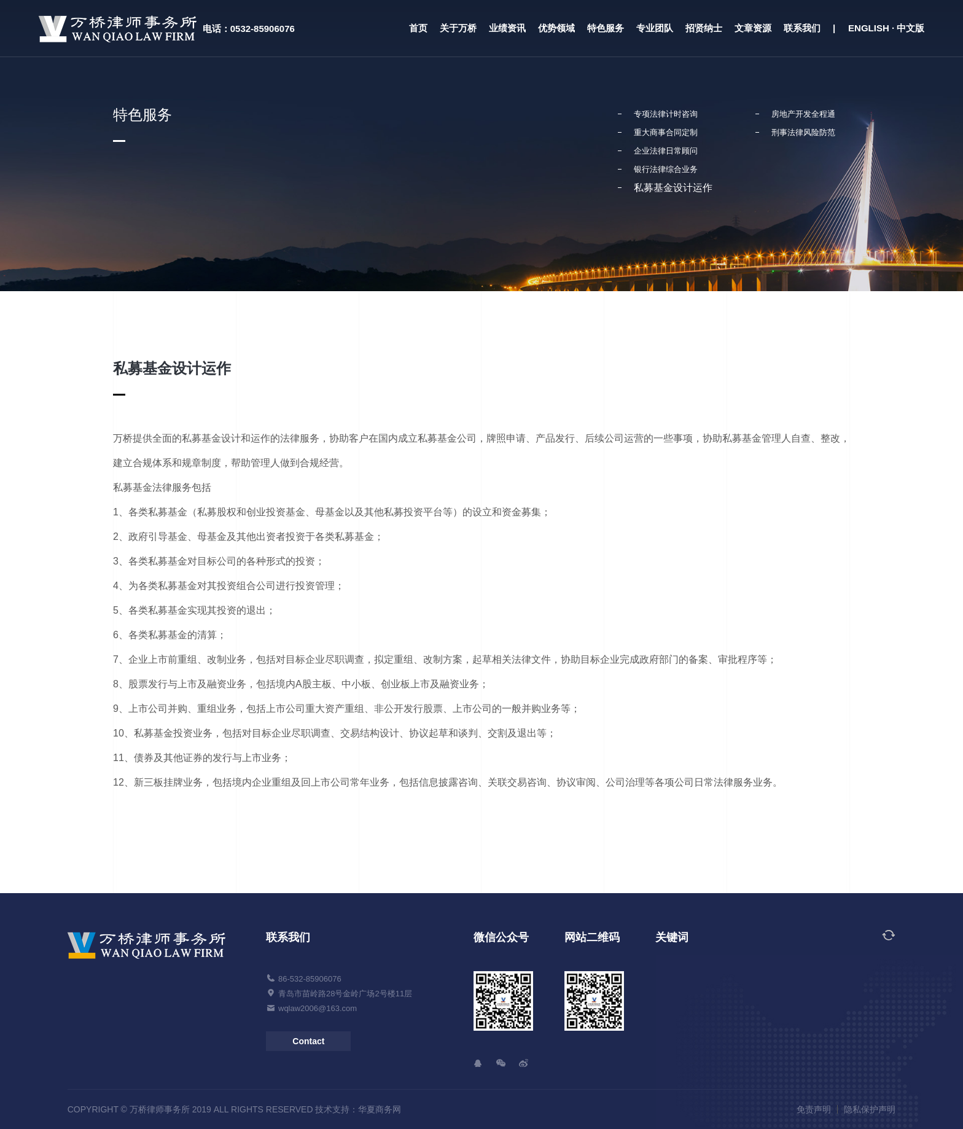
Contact (308, 1041)
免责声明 (814, 1109)
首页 (418, 28)
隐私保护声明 (869, 1109)
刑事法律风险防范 (803, 132)
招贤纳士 (703, 28)
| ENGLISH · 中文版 (878, 28)
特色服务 (605, 28)
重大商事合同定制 (666, 132)
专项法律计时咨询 (666, 114)
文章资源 (753, 28)
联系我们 (802, 28)
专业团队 (654, 28)
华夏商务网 (379, 1109)
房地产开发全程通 (803, 114)
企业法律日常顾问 (666, 150)
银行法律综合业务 (666, 169)
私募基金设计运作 (673, 187)
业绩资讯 (507, 28)
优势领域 (556, 28)
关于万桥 (458, 28)
